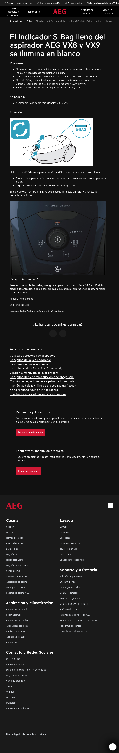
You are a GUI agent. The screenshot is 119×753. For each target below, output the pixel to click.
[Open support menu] (113, 747)
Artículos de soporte (70, 609)
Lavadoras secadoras (70, 543)
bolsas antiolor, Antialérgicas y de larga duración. (37, 310)
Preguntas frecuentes (70, 625)
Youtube (10, 691)
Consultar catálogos (70, 592)
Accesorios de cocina (16, 581)
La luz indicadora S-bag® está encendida (36, 368)
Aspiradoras (12, 642)
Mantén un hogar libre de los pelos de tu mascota (42, 381)
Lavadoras (65, 532)
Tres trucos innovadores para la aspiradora (38, 394)
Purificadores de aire (16, 631)
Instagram (11, 702)
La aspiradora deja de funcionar (30, 360)
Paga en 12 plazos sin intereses (18, 3)
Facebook (11, 697)
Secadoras (65, 537)
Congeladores (13, 570)
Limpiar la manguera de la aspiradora (34, 372)
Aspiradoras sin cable (17, 609)
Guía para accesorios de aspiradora (32, 355)
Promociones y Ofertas (17, 708)
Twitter (9, 686)
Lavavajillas (12, 548)
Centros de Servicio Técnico (74, 603)
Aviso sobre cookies (34, 734)
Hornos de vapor (14, 537)
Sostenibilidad (13, 658)
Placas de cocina (14, 543)
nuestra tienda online (21, 298)
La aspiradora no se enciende (29, 364)
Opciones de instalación (48, 3)
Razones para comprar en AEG (75, 614)
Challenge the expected (72, 559)
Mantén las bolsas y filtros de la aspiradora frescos (43, 385)
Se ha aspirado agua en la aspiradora (34, 389)
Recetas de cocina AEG (17, 592)
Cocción (10, 526)
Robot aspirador (14, 614)
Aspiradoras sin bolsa (17, 620)
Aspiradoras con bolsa (17, 625)
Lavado (64, 526)
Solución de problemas (71, 576)
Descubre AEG (67, 554)
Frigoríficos (11, 554)
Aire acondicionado (16, 636)
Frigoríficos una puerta (17, 565)
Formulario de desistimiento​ (74, 631)
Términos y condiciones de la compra (78, 620)
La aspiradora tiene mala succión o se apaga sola (42, 377)
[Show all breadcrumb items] (5, 21)
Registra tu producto (16, 675)
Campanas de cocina (16, 576)
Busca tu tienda (67, 581)
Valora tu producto (15, 680)
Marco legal (13, 734)
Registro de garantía (70, 598)
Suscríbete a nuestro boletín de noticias (26, 669)
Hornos (9, 532)
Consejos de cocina (15, 587)
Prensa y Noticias (15, 664)
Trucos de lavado (68, 548)
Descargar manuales (70, 587)
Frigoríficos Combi (15, 559)
